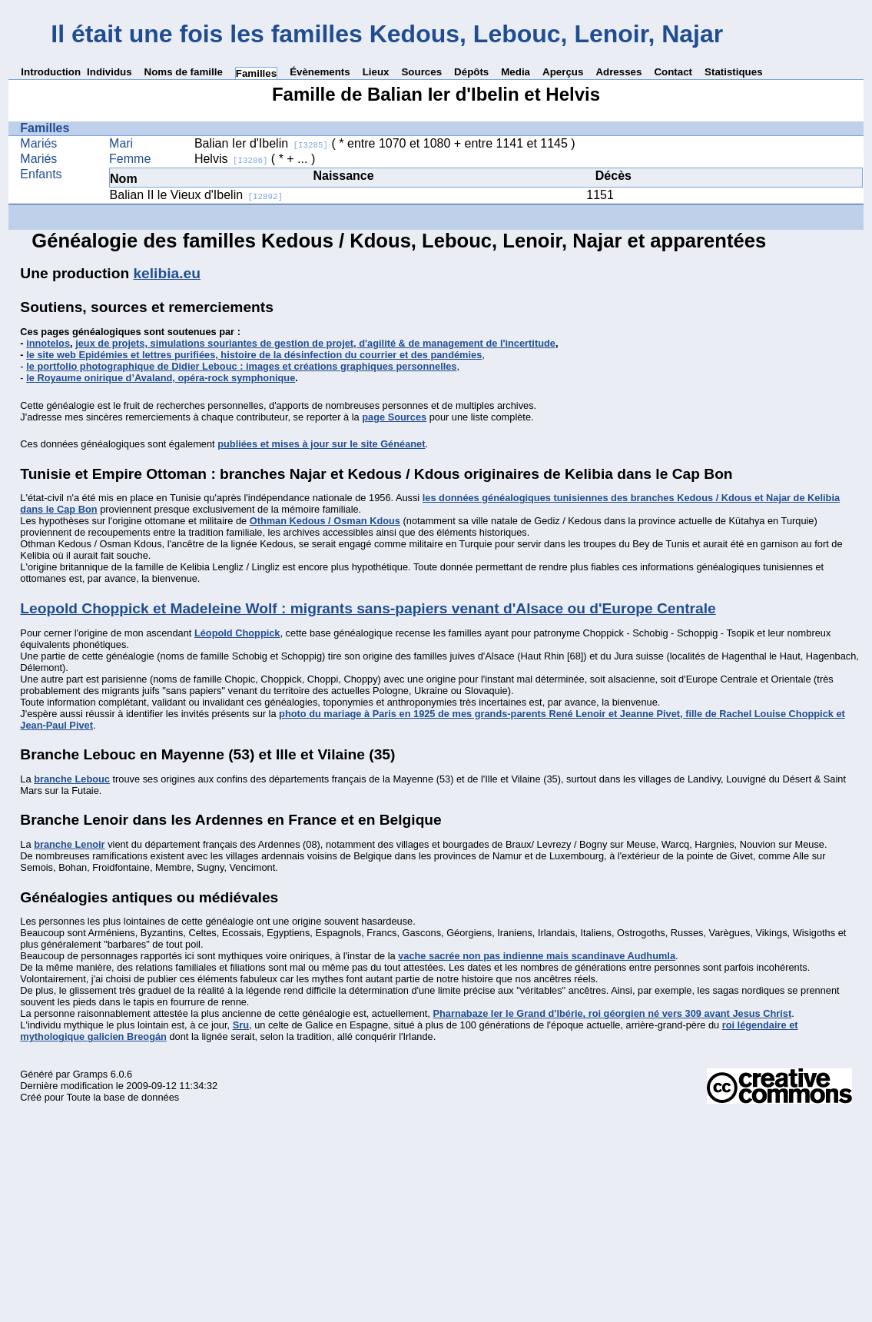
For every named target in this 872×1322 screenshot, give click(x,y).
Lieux (376, 72)
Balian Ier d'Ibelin (261, 143)
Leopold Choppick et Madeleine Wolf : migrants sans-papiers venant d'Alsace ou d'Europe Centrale (367, 608)
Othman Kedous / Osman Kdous (325, 520)
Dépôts (471, 72)
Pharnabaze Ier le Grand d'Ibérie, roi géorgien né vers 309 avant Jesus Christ (612, 1013)
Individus (109, 72)
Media (515, 72)
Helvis (231, 158)
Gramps (90, 1074)
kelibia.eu (166, 273)
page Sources (394, 417)
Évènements (320, 72)
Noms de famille (183, 72)
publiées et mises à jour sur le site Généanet (321, 444)
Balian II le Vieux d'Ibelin (196, 194)
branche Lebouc (72, 779)
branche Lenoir (69, 844)
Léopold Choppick (237, 633)
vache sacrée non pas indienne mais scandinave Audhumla (536, 956)
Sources (421, 72)
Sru (241, 1025)
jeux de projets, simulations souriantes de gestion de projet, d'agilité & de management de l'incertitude (315, 343)
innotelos (48, 343)
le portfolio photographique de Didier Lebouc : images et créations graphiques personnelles (241, 366)
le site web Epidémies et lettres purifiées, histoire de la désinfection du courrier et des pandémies (254, 354)
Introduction (51, 72)
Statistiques (734, 72)
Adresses (618, 72)
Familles (256, 73)
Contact (673, 72)
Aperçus (562, 72)
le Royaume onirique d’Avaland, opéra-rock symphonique (160, 378)
